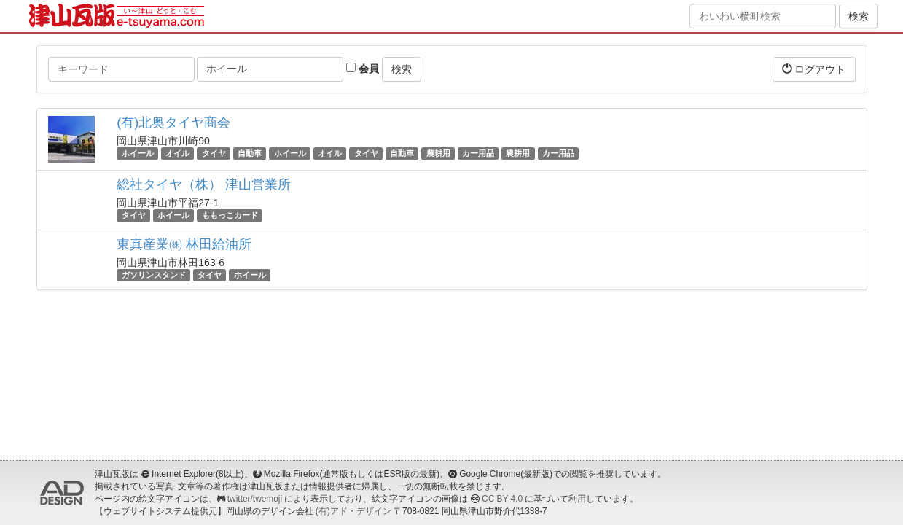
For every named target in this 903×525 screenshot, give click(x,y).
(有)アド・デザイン (353, 511)
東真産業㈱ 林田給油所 (184, 244)
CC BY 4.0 (502, 499)
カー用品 (478, 153)
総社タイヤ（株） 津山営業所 (204, 184)
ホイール (138, 153)
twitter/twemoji (254, 499)
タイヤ (214, 153)
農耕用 (438, 153)
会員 (362, 68)
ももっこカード (230, 215)
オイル (177, 153)
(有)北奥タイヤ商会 (173, 122)
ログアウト (814, 69)
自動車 (250, 153)
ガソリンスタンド (154, 275)
